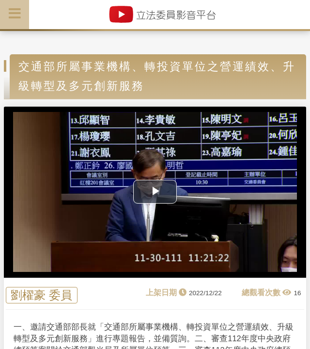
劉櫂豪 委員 (41, 294)
